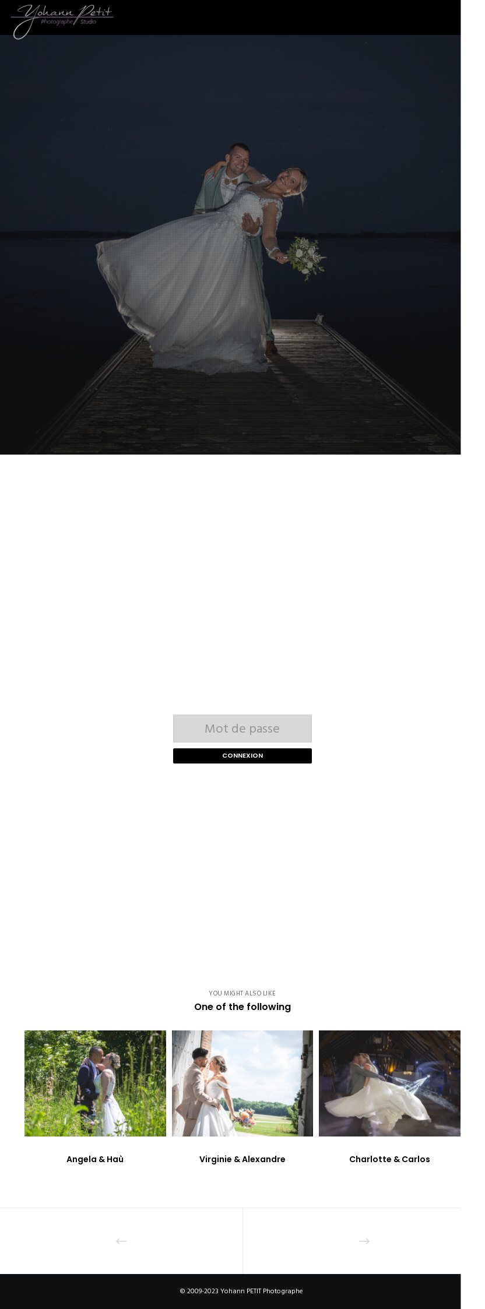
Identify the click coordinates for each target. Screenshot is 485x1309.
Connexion (242, 755)
